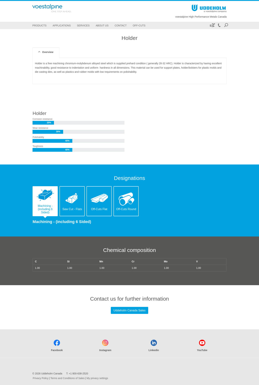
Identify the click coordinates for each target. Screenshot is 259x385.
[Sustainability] (212, 25)
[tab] (45, 201)
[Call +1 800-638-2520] (219, 25)
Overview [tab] (45, 52)
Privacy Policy (40, 378)
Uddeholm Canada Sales (129, 310)
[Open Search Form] (226, 25)
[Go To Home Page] (56, 8)
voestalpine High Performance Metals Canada (201, 16)
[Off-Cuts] (139, 25)
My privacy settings (97, 378)
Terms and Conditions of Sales (67, 378)
